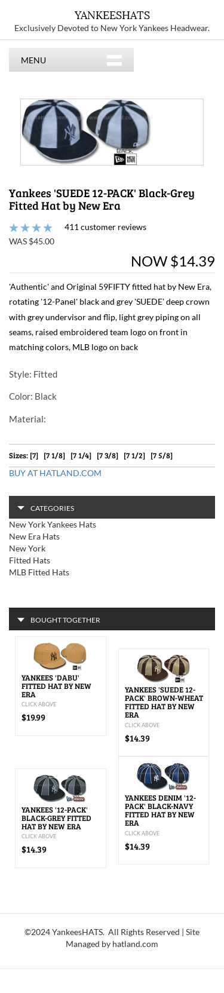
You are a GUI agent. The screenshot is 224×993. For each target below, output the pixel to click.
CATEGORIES (45, 508)
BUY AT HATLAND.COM (55, 473)
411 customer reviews (105, 227)
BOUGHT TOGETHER (58, 619)
